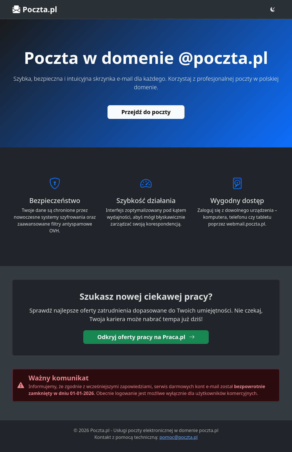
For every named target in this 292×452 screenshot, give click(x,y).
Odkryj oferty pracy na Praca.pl (146, 337)
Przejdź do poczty (146, 112)
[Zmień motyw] (272, 9)
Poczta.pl (35, 9)
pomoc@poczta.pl (178, 437)
